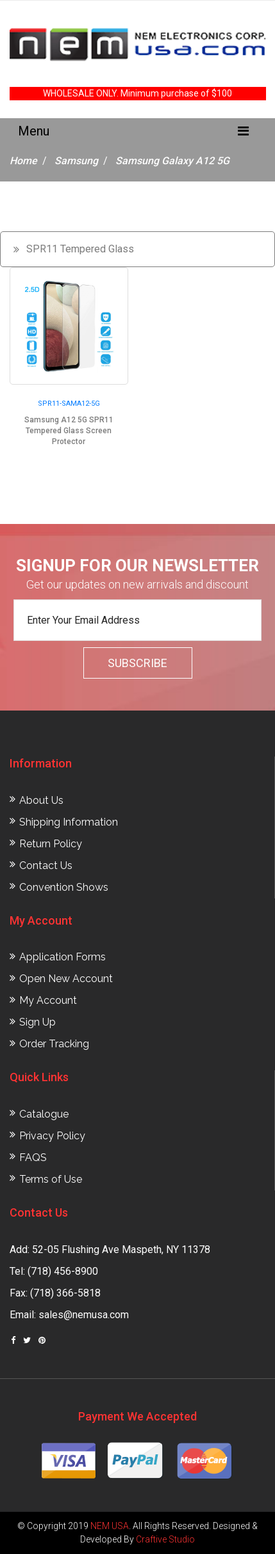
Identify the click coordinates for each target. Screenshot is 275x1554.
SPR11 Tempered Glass (80, 249)
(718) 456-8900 (63, 1271)
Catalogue (44, 1114)
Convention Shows (63, 887)
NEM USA (109, 1526)
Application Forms (62, 957)
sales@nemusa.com (83, 1315)
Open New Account (66, 979)
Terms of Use (50, 1179)
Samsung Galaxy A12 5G (172, 161)
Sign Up (37, 1022)
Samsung (76, 161)
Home (23, 161)
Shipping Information (68, 822)
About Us (41, 800)
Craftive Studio (165, 1539)
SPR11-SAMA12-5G (69, 403)
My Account (48, 1000)
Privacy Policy (52, 1136)
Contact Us (45, 865)
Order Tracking (54, 1044)
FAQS (33, 1157)
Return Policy (50, 844)
